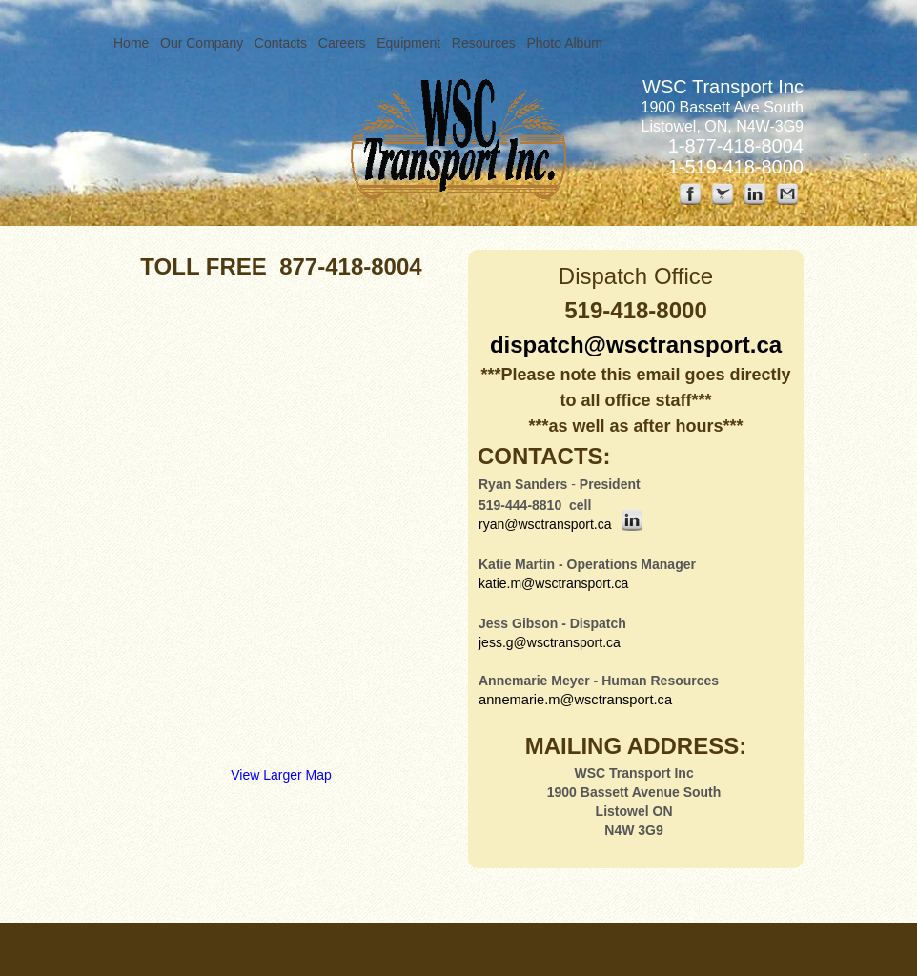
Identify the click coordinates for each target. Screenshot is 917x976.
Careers (342, 43)
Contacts (281, 43)
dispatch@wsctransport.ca (636, 344)
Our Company (201, 43)
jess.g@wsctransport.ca (550, 642)
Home (131, 43)
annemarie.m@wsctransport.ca (575, 699)
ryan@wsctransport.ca (545, 524)
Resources (484, 43)
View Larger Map (281, 775)
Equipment (408, 43)
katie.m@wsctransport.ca (553, 583)
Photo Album (563, 43)
